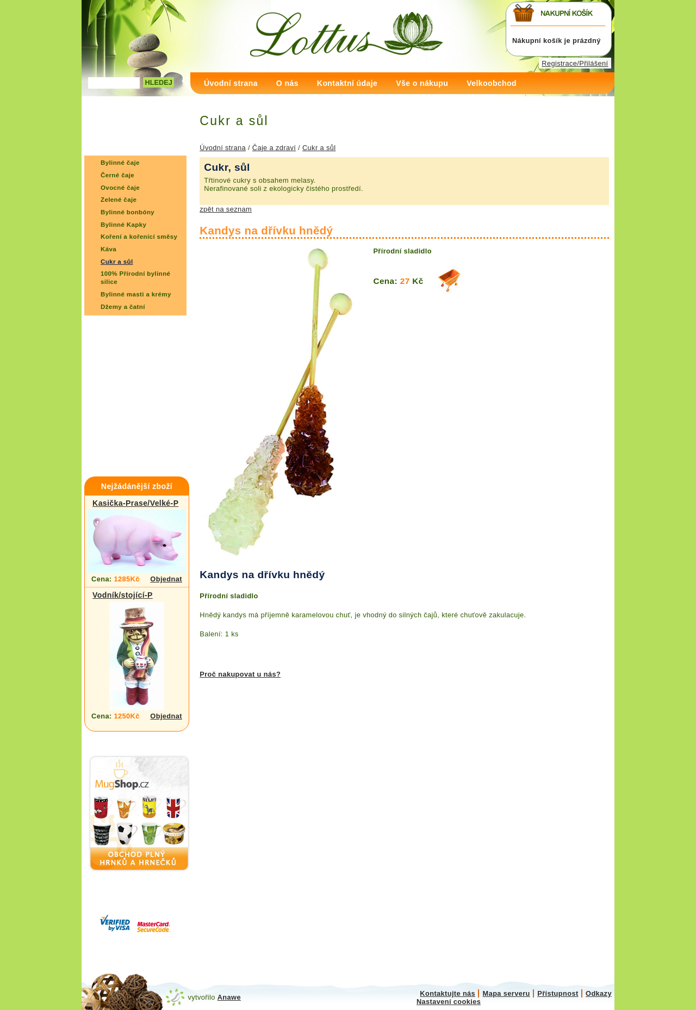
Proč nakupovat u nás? (240, 674)
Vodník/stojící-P (122, 595)
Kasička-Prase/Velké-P (135, 503)
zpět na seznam (226, 209)
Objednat (166, 579)
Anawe (229, 997)
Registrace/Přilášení (575, 63)
